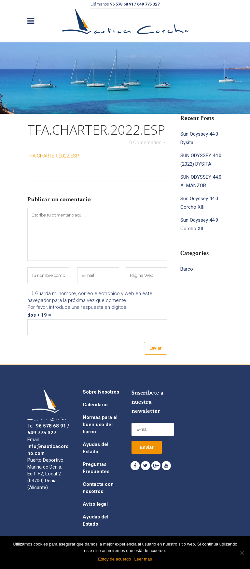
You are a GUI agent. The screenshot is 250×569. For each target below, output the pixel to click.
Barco (186, 269)
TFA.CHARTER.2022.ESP (53, 156)
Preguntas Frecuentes (96, 467)
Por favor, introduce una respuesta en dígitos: (77, 307)
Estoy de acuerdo (114, 559)
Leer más (143, 559)
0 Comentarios (145, 142)
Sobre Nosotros (101, 392)
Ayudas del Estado (95, 448)
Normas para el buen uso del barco (100, 424)
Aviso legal (95, 504)
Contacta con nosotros (98, 487)
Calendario (95, 405)
